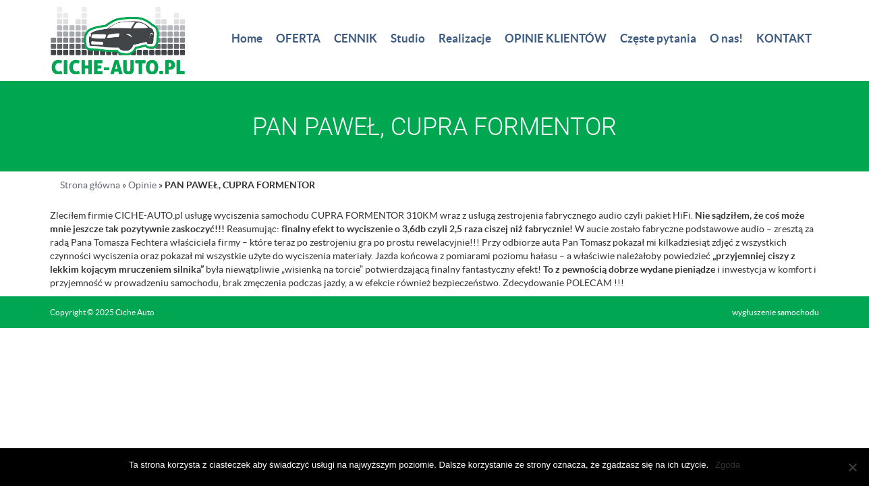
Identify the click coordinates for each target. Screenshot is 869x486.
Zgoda (727, 465)
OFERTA (298, 38)
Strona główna (90, 185)
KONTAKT (784, 38)
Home (246, 38)
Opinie (142, 185)
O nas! (726, 38)
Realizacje (465, 38)
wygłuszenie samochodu (775, 312)
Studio (408, 38)
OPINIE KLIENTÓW (556, 38)
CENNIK (355, 38)
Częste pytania (658, 38)
